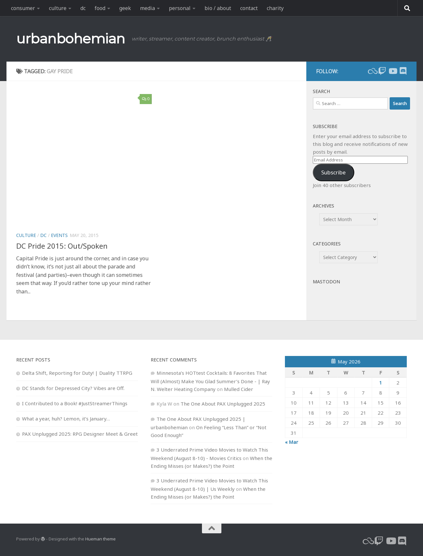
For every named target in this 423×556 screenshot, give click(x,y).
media (147, 8)
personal (180, 8)
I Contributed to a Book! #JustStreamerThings (74, 403)
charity (275, 8)
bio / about (218, 8)
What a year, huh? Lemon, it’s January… (66, 418)
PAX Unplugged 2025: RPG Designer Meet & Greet (80, 434)
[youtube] (392, 71)
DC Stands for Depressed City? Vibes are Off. (73, 388)
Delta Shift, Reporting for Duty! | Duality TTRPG (77, 373)
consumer (23, 8)
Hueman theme (100, 539)
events (59, 235)
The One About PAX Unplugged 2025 (223, 403)
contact (249, 8)
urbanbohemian (70, 38)
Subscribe (333, 172)
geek (125, 8)
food (100, 8)
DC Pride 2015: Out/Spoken (62, 246)
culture (57, 8)
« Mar (291, 442)
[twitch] (382, 71)
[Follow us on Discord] (403, 71)
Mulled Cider (238, 389)
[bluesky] (372, 71)
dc (83, 8)
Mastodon (326, 281)
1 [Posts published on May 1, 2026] (380, 382)
